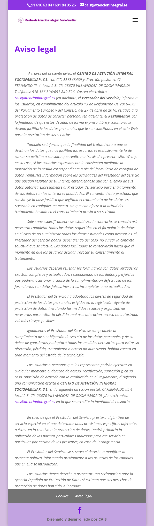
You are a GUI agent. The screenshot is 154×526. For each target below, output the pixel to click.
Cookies (62, 496)
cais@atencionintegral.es (35, 97)
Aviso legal (83, 496)
